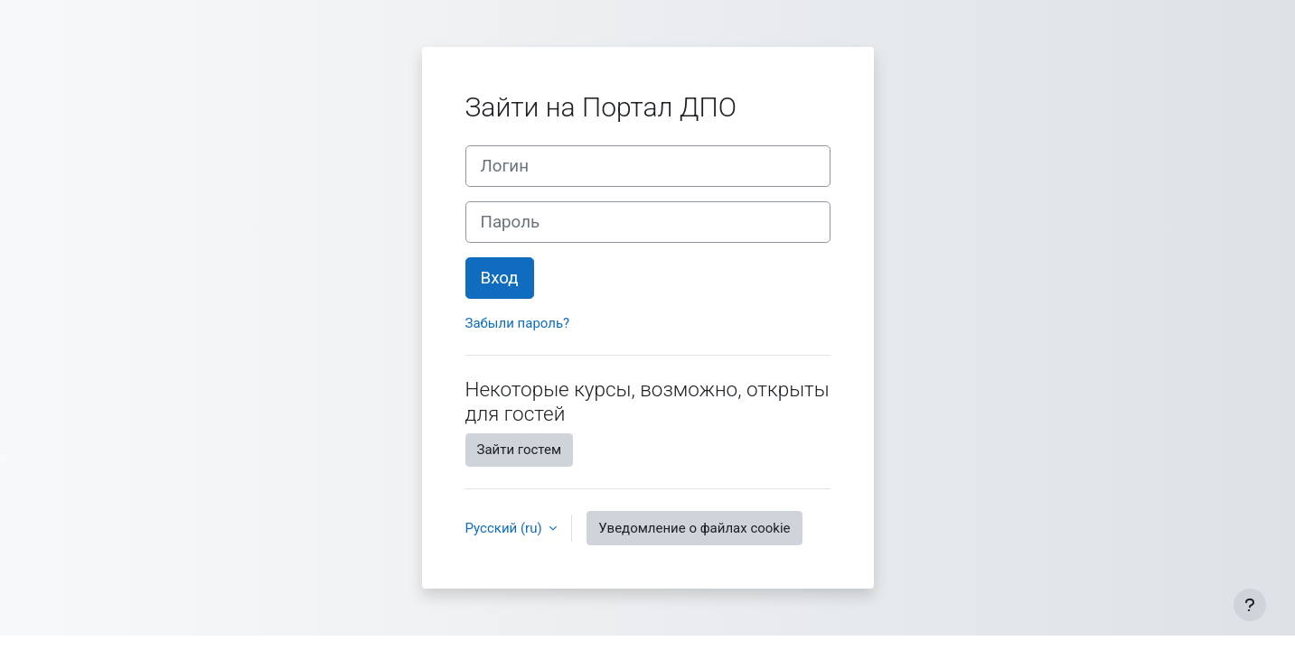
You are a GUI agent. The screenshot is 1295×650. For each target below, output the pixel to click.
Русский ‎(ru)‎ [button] (505, 528)
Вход (500, 278)
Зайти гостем (519, 449)
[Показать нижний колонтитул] (1250, 605)
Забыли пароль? (517, 323)
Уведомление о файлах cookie (694, 528)
